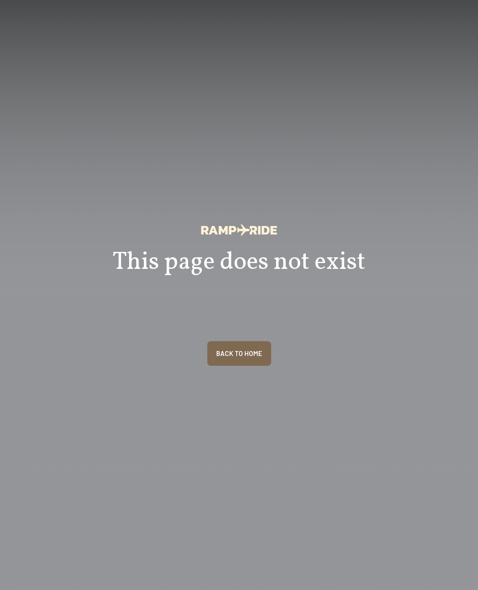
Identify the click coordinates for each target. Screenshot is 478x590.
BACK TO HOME (239, 353)
